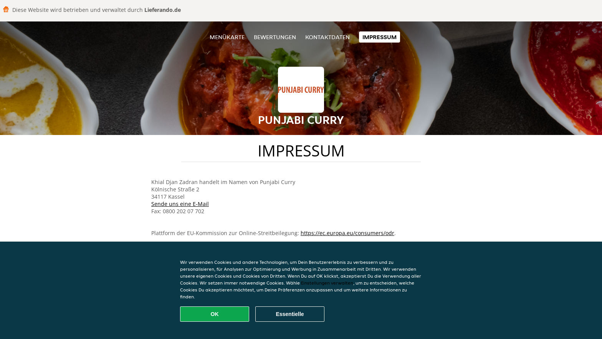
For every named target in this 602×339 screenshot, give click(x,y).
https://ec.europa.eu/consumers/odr (347, 233)
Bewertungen (275, 37)
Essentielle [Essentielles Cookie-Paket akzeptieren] (290, 314)
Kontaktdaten (327, 37)
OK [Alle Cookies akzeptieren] (215, 314)
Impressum (379, 37)
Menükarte (227, 37)
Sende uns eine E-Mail (180, 203)
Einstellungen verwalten (327, 283)
